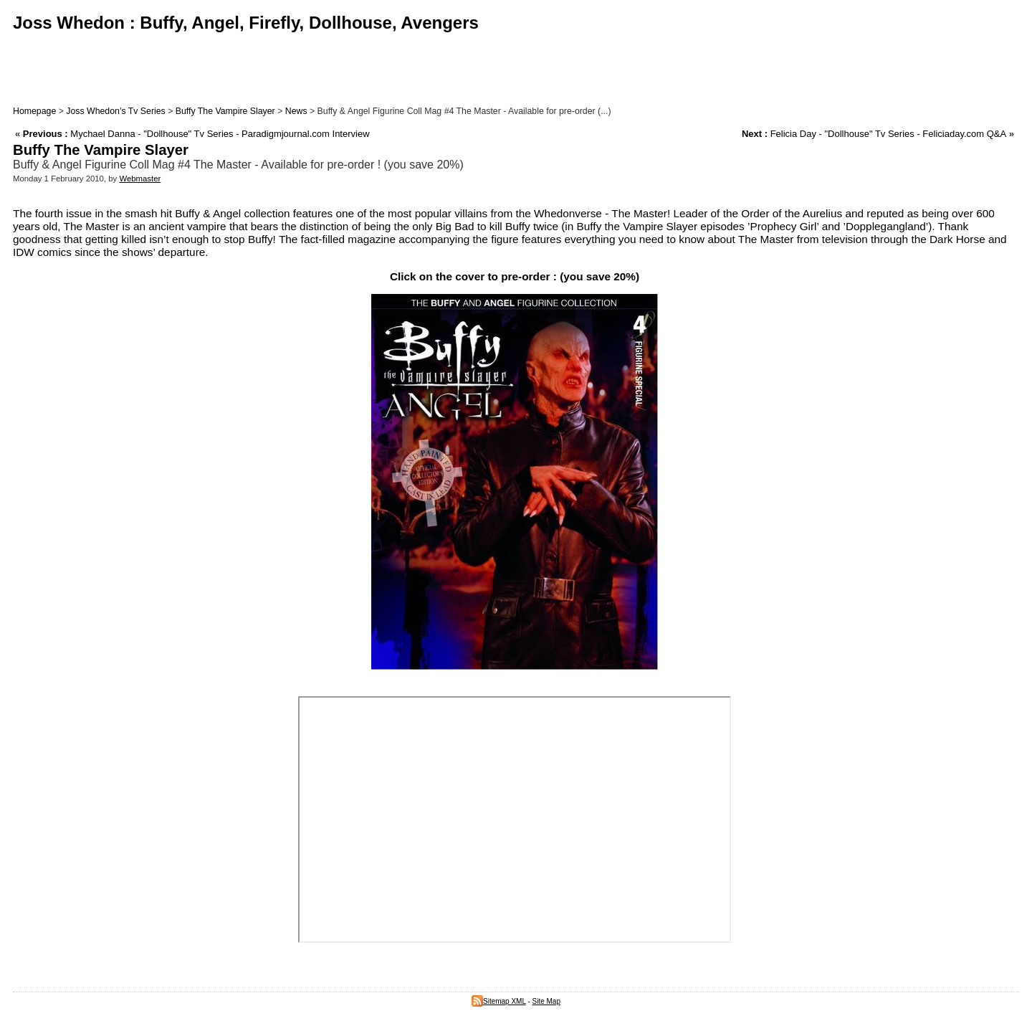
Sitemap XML (499, 1001)
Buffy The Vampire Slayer (225, 111)
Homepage (34, 111)
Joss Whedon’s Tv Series (115, 111)
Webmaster (140, 178)
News (296, 111)
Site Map (546, 1001)
